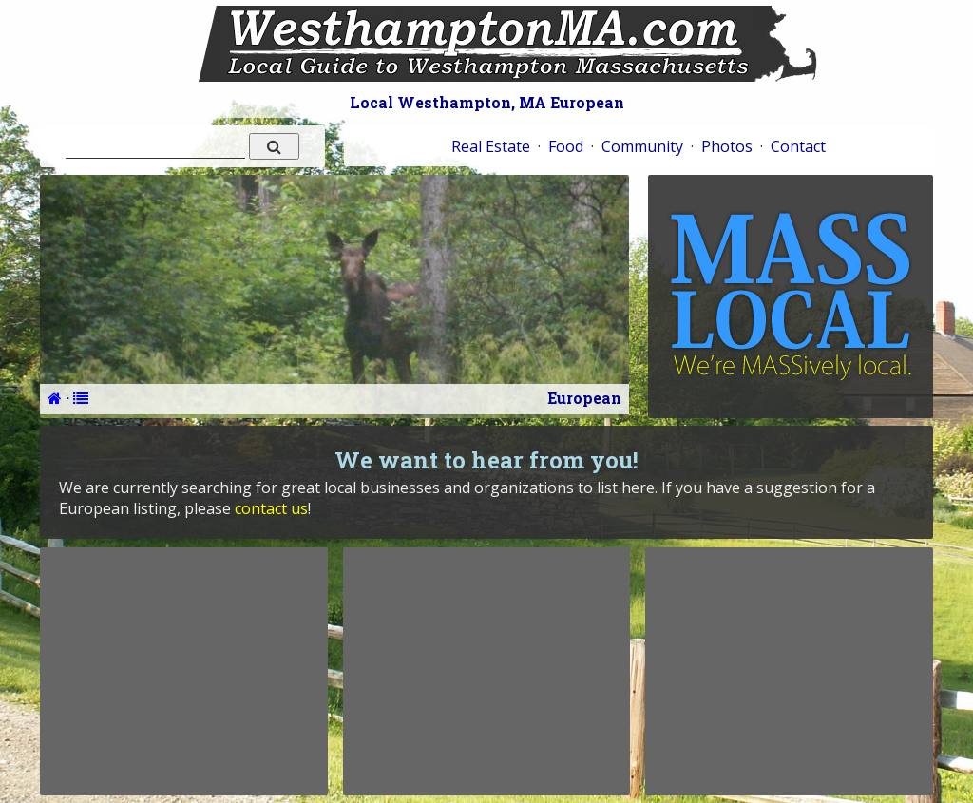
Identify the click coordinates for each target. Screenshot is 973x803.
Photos (727, 146)
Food (565, 146)
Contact (798, 146)
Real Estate (490, 146)
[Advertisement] (183, 671)
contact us (271, 508)
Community (642, 146)
